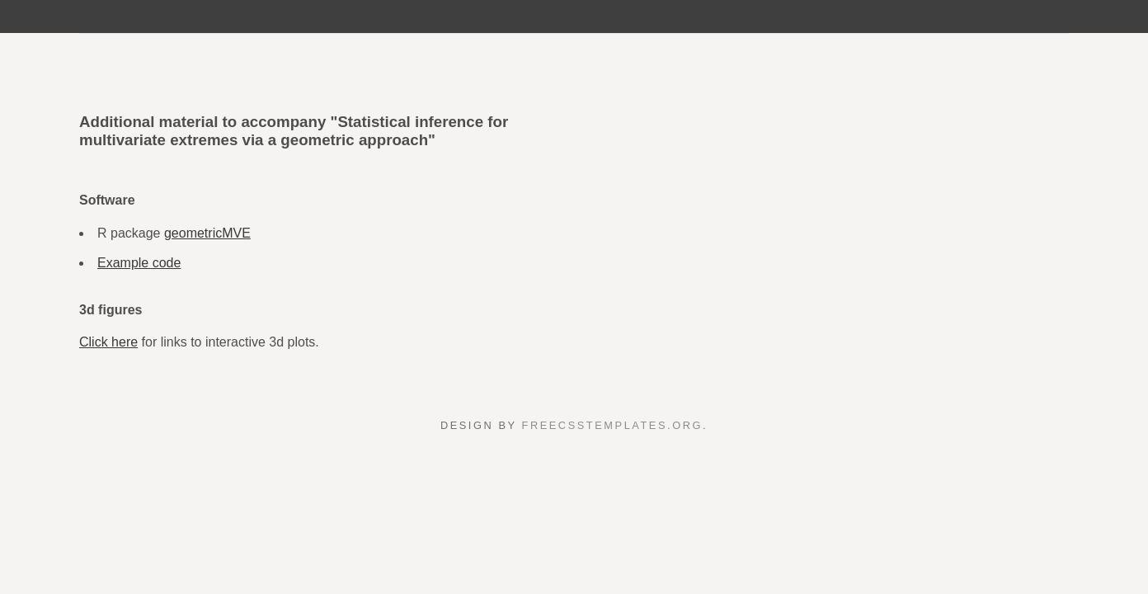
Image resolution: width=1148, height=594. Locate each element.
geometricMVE (207, 233)
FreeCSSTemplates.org (612, 425)
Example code (139, 263)
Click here (108, 342)
